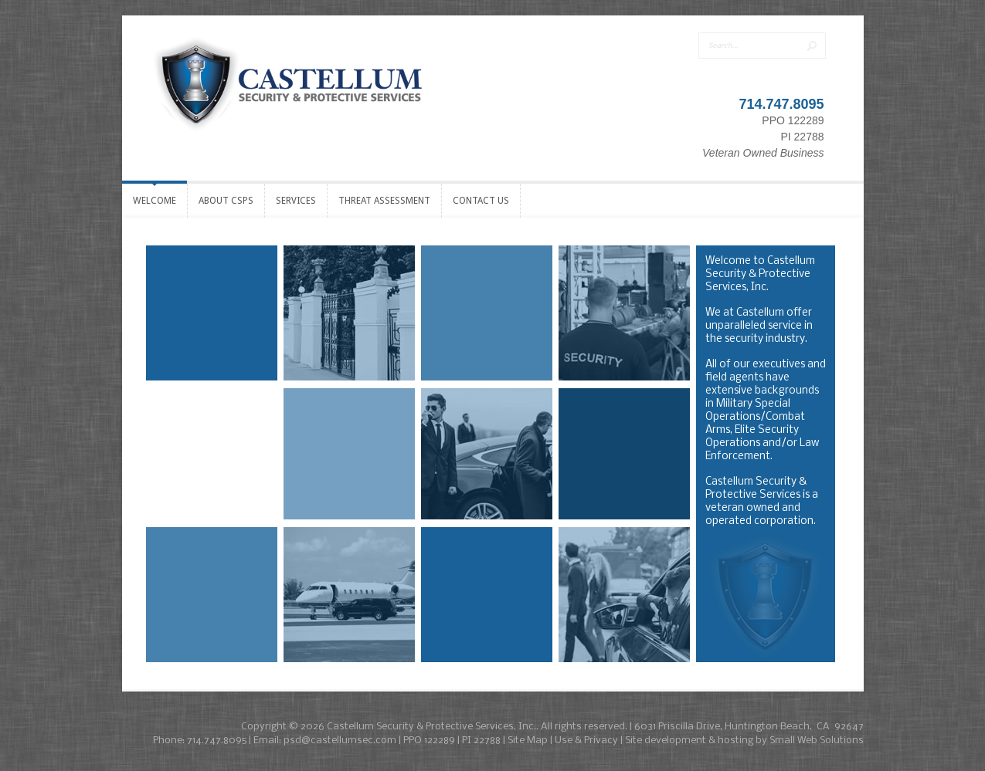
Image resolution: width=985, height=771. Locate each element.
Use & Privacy (586, 740)
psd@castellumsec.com (340, 740)
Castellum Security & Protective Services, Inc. (431, 727)
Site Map (528, 740)
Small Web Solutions (816, 740)
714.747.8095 (781, 104)
